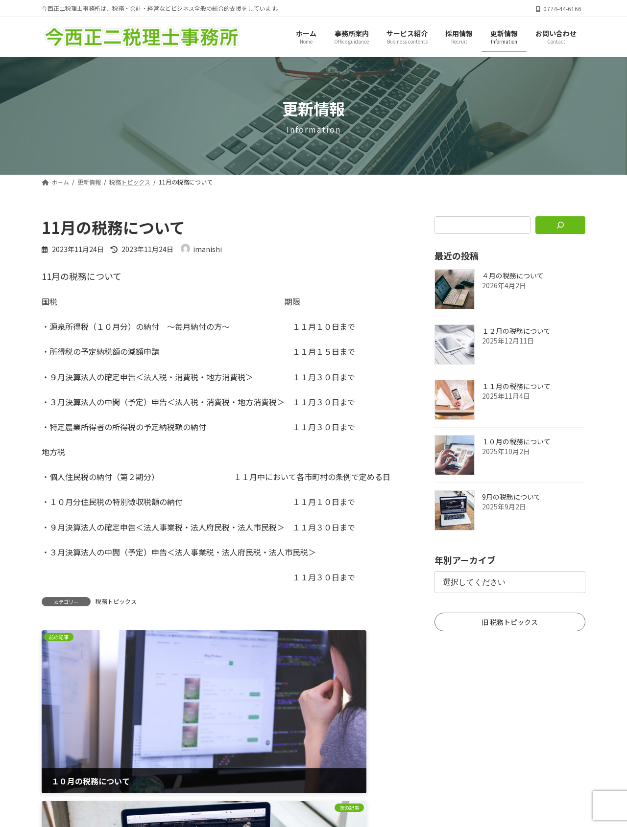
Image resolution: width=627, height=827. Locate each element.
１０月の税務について (516, 442)
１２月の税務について (516, 331)
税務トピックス (116, 601)
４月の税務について (513, 276)
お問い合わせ (367, 783)
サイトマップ (303, 783)
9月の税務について (511, 497)
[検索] (560, 225)
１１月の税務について (516, 386)
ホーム (249, 783)
